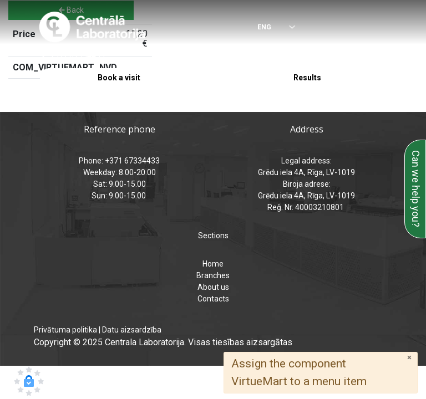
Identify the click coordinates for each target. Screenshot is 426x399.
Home (213, 263)
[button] (29, 381)
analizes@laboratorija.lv (281, 56)
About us (213, 287)
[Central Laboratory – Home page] (92, 27)
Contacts (213, 298)
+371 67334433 (77, 56)
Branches (213, 275)
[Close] (409, 357)
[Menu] (382, 27)
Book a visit (119, 77)
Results (307, 77)
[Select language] (268, 28)
